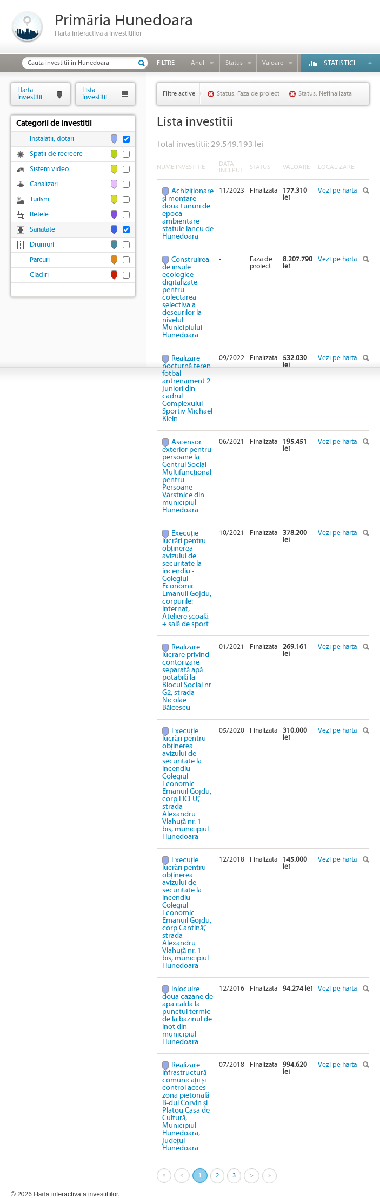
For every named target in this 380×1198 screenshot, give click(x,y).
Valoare (272, 62)
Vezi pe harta (337, 190)
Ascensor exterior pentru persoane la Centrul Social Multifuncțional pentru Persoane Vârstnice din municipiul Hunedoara (186, 476)
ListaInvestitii (94, 93)
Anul (197, 62)
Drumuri (42, 245)
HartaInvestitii (29, 93)
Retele (39, 215)
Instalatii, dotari (52, 139)
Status (234, 62)
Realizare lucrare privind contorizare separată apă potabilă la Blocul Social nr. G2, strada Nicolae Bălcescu (187, 678)
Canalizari (44, 184)
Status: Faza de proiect (248, 93)
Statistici (339, 63)
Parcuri (40, 260)
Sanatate (42, 230)
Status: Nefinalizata (325, 93)
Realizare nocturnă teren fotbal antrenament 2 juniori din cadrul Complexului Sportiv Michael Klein (187, 389)
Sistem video (49, 169)
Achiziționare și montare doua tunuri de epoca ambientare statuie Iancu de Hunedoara (188, 213)
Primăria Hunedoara (124, 21)
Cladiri (39, 275)
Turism (39, 199)
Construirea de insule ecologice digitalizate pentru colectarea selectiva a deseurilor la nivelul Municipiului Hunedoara (185, 297)
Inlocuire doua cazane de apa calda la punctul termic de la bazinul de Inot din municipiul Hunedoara (187, 1015)
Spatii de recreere (56, 154)
